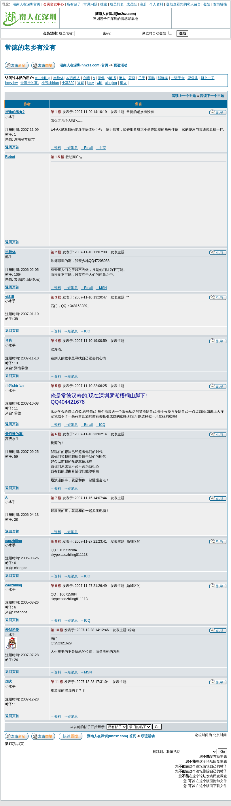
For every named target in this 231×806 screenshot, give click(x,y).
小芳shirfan (50, 83)
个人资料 (156, 4)
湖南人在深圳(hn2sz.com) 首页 (84, 65)
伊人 (122, 78)
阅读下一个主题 (212, 96)
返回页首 (12, 147)
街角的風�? (14, 112)
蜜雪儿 (193, 78)
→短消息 (71, 148)
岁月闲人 (73, 78)
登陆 (206, 4)
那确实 (163, 78)
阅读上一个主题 (184, 96)
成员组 (131, 4)
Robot (10, 157)
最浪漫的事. (29, 83)
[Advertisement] (95, 200)
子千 (141, 78)
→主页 (101, 148)
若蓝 (131, 78)
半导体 (58, 78)
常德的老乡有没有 (30, 47)
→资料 (56, 148)
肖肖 (80, 83)
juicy (90, 83)
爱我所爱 (12, 630)
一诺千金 (178, 78)
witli (100, 83)
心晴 (86, 78)
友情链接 (220, 4)
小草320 (68, 83)
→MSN (101, 288)
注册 (143, 4)
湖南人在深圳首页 (26, 4)
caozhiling (42, 78)
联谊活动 (120, 65)
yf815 (111, 78)
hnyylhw (11, 83)
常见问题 (90, 4)
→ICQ (85, 331)
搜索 (103, 4)
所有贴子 (74, 4)
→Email (87, 148)
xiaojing (111, 83)
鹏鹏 (151, 78)
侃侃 (101, 78)
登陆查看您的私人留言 (183, 4)
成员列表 (117, 4)
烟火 (123, 83)
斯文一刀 (208, 78)
